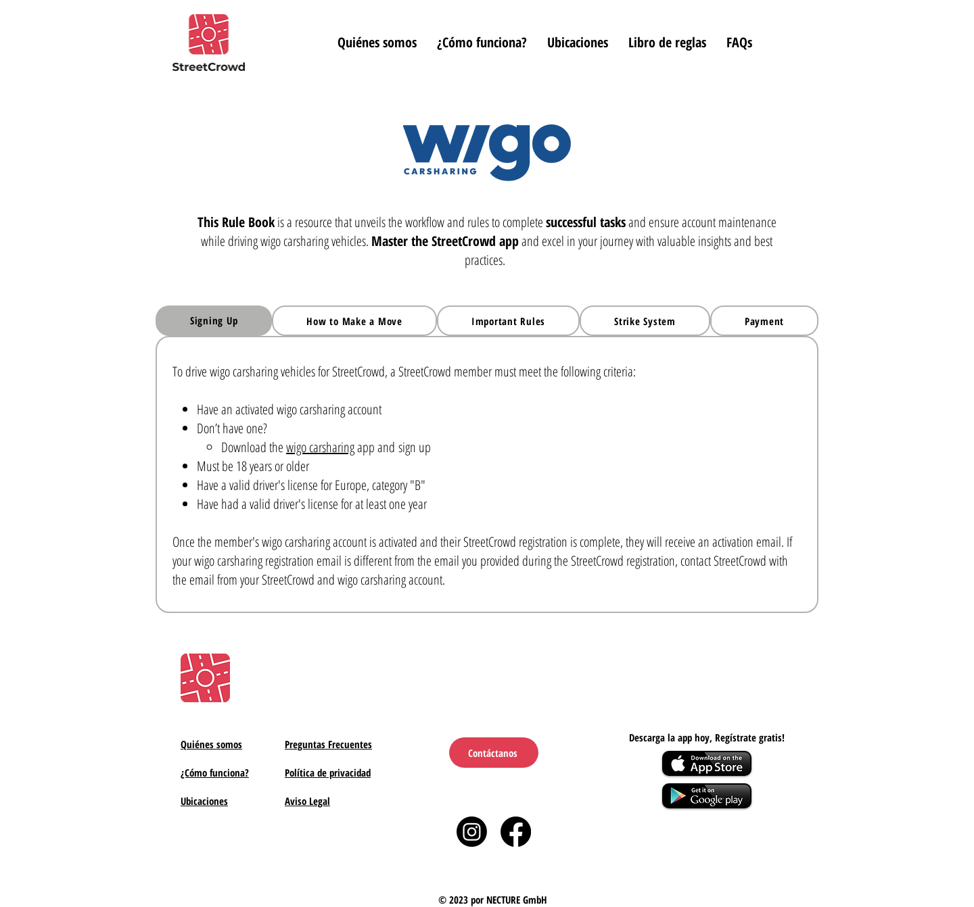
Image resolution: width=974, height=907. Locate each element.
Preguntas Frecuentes (328, 744)
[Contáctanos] (493, 752)
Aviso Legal (307, 801)
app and (374, 447)
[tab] (214, 320)
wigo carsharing (320, 447)
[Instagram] (472, 831)
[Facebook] (516, 831)
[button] (667, 42)
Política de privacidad (328, 772)
